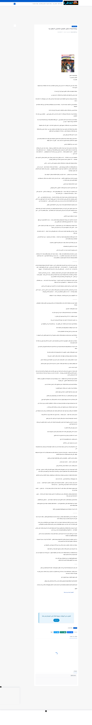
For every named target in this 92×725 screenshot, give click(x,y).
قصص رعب (55, 3)
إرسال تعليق (73, 675)
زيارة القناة (56, 620)
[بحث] (14, 4)
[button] (70, 632)
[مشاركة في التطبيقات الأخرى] (51, 632)
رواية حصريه (74, 26)
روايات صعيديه (35, 3)
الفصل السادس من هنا (69, 592)
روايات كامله (60, 3)
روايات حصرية (49, 3)
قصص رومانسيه (42, 3)
